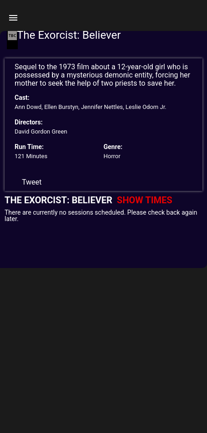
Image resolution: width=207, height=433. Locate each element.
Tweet (31, 182)
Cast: (22, 97)
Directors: (28, 122)
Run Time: (29, 146)
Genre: (113, 146)
